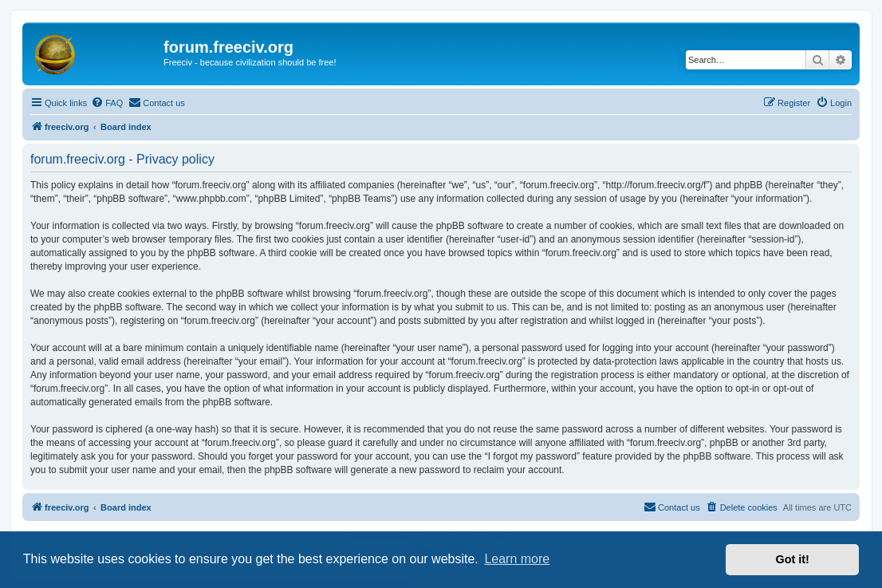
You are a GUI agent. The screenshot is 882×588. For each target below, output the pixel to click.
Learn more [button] (516, 559)
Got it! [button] (792, 559)
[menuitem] (107, 102)
